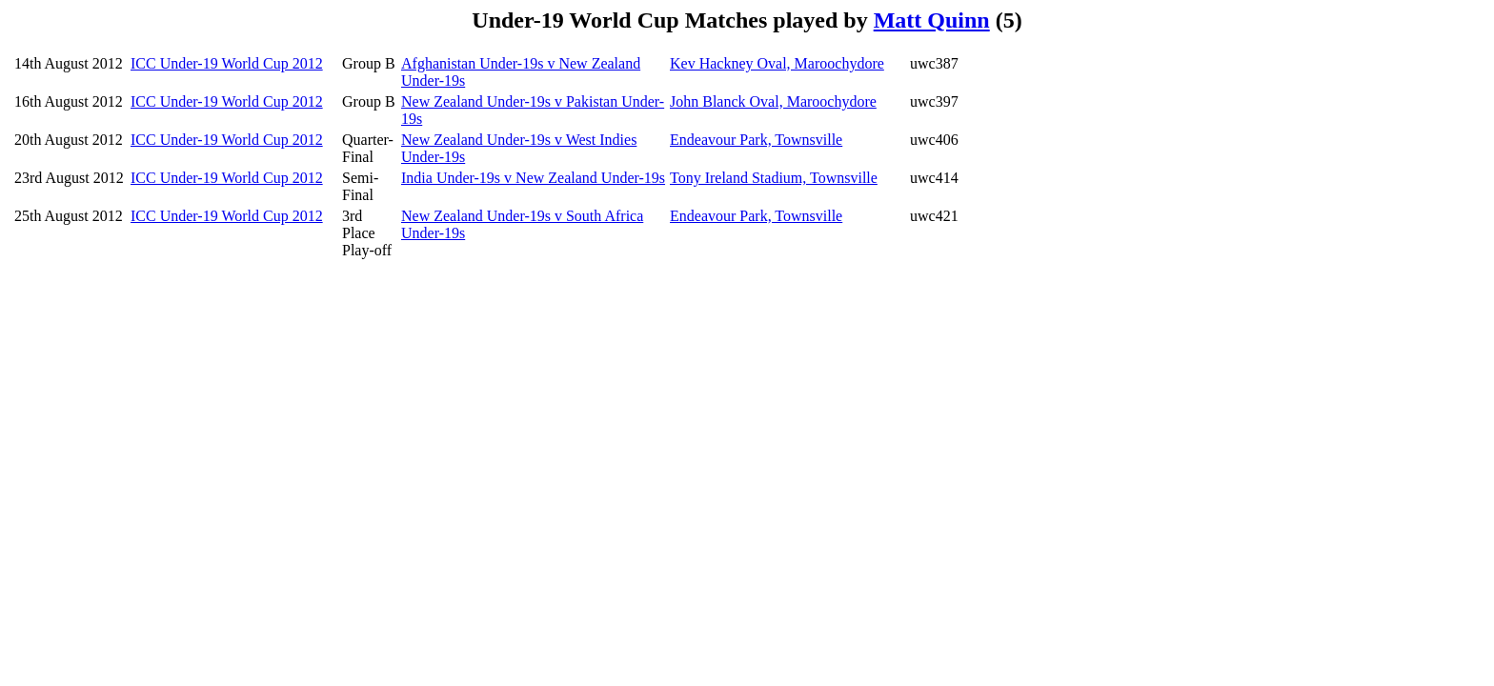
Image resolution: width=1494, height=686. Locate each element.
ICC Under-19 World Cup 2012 (227, 63)
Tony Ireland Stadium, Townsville (774, 178)
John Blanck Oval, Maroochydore (773, 101)
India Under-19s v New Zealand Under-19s (533, 178)
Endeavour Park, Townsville (756, 139)
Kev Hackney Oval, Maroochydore (777, 63)
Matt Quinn (932, 20)
